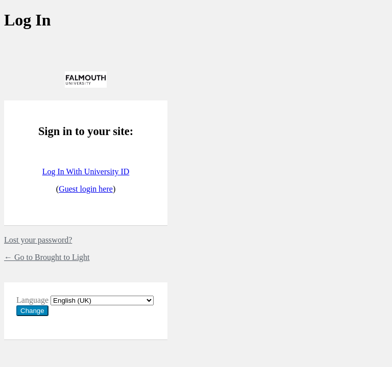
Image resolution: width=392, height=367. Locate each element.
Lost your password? (38, 239)
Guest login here (86, 189)
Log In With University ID (86, 171)
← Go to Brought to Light (47, 257)
